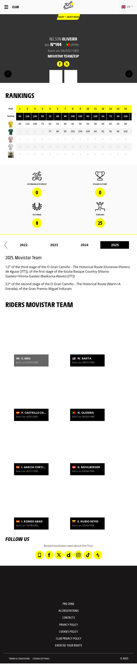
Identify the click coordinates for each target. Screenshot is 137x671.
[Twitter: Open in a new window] (59, 555)
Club (15, 7)
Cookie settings (41, 658)
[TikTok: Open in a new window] (88, 555)
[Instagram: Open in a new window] (78, 555)
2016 (19, 245)
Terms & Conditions (19, 658)
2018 (80, 245)
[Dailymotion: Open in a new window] (68, 555)
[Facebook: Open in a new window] (49, 555)
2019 (110, 245)
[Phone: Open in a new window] (39, 555)
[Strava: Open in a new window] (97, 555)
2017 (49, 245)
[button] (127, 7)
